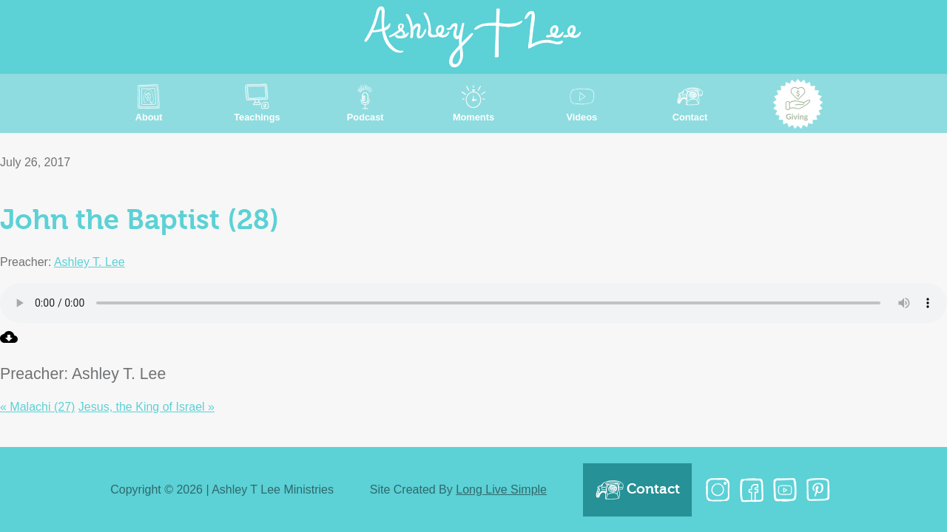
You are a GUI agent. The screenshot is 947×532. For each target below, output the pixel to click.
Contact (637, 490)
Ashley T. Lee (89, 262)
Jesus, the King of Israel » (146, 406)
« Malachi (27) (37, 406)
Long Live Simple (501, 489)
